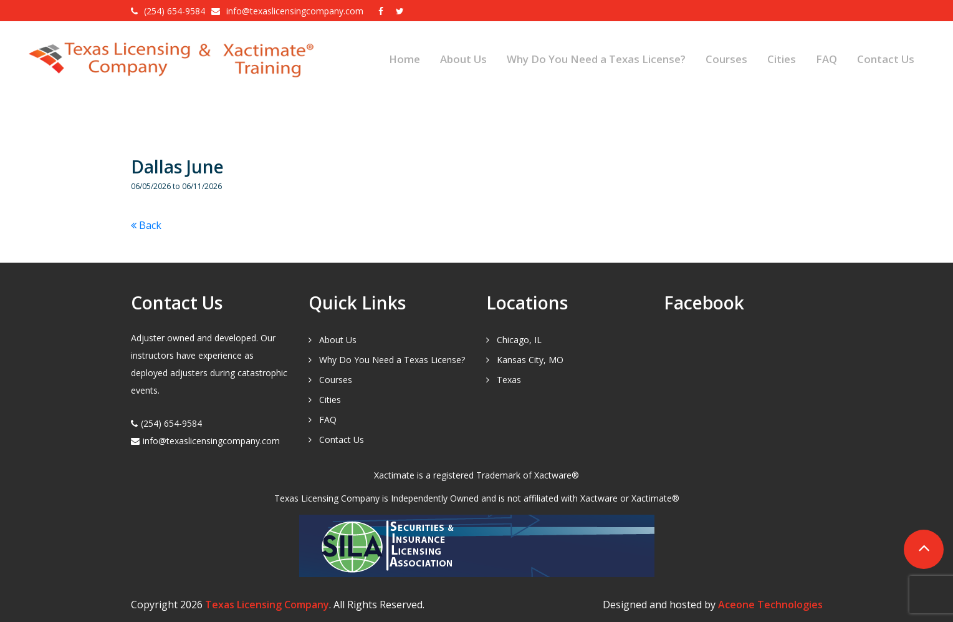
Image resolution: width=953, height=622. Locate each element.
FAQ (826, 59)
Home (404, 59)
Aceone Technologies (770, 604)
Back (146, 225)
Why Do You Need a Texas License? (596, 59)
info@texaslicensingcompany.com (296, 11)
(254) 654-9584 (174, 11)
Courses (726, 59)
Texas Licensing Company (267, 604)
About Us (463, 59)
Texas (509, 380)
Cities (781, 59)
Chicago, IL (519, 340)
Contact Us (885, 59)
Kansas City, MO (530, 360)
